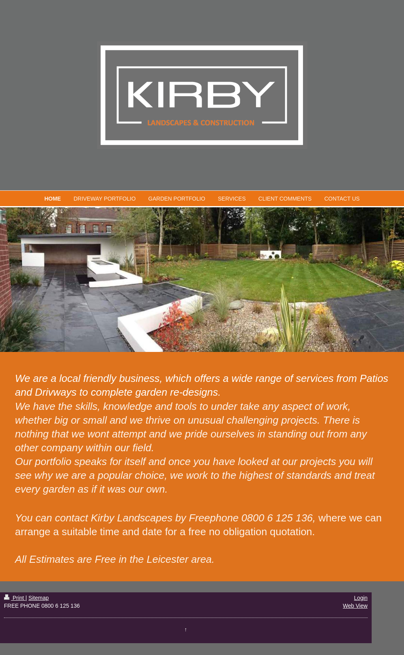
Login (360, 598)
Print (15, 598)
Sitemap (38, 598)
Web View (355, 606)
